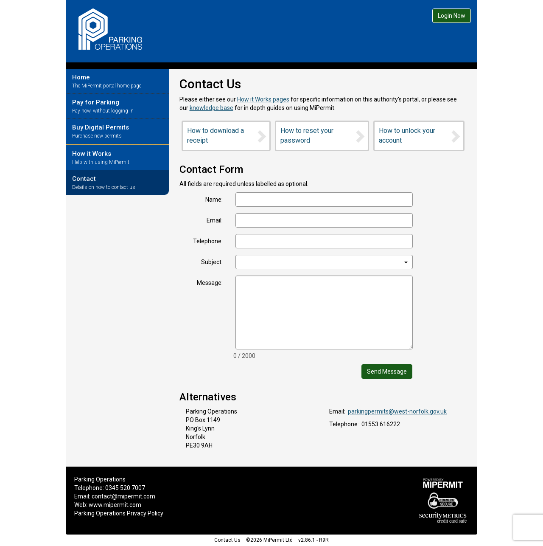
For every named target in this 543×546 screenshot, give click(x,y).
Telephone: (208, 241)
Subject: (212, 262)
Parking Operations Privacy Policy (118, 513)
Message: (210, 282)
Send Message (387, 371)
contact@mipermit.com (123, 496)
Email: (215, 220)
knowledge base (211, 107)
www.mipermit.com (115, 504)
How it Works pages (263, 99)
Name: (214, 199)
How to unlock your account (420, 135)
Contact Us (227, 540)
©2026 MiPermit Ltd (269, 540)
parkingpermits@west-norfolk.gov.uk (397, 411)
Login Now (451, 15)
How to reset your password (323, 135)
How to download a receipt (227, 135)
